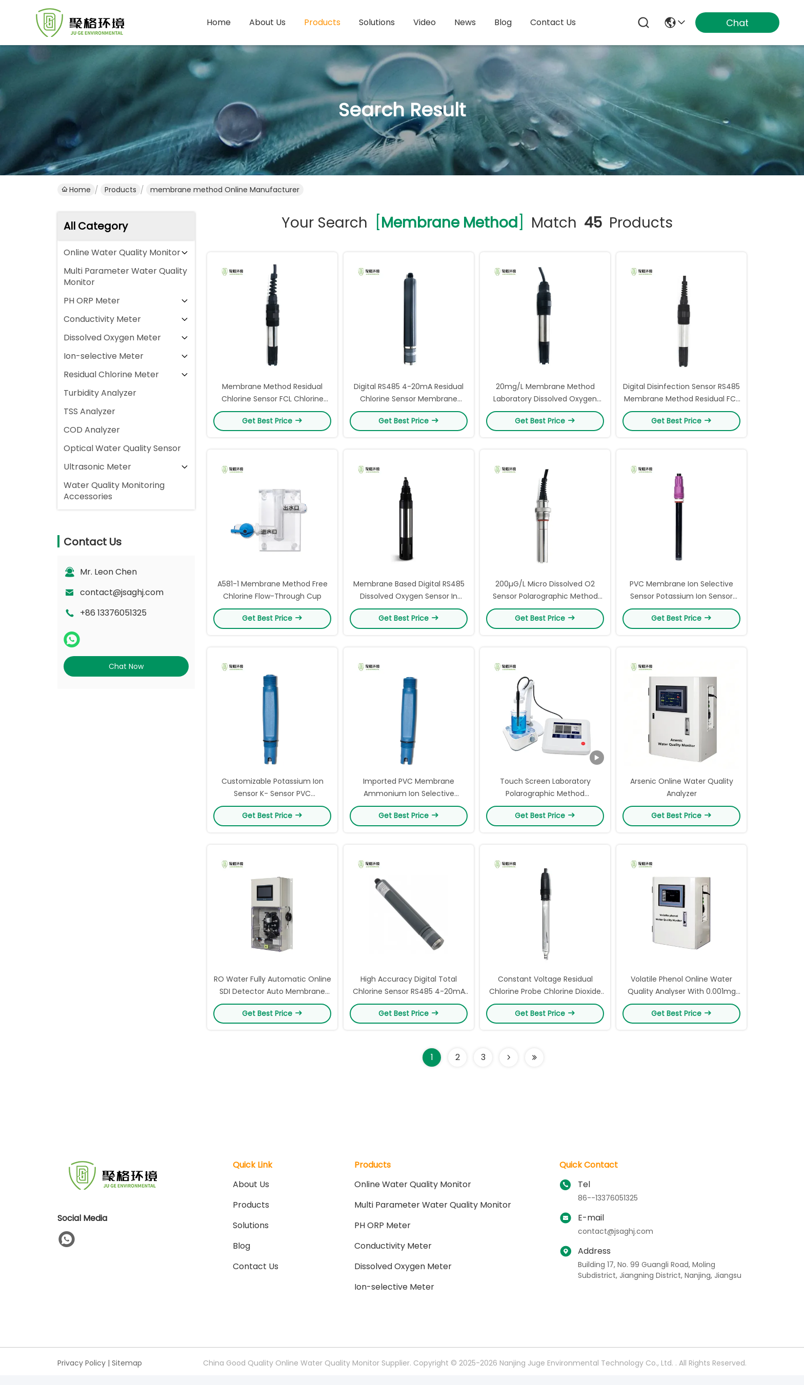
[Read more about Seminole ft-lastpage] (534, 1067)
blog (503, 22)
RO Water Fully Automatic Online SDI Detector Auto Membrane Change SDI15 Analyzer (272, 1000)
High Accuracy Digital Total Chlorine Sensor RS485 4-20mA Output (409, 1000)
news (465, 22)
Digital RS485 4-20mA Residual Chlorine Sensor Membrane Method (409, 400)
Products (120, 190)
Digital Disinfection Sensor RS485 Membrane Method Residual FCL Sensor (681, 400)
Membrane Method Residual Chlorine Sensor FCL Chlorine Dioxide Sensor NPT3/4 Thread (272, 400)
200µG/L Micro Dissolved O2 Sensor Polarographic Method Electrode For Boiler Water (545, 600)
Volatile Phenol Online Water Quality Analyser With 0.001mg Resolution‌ (682, 1000)
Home (219, 22)
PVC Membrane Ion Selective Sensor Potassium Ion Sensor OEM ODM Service (681, 600)
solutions (377, 22)
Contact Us (255, 1276)
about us (267, 22)
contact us (553, 22)
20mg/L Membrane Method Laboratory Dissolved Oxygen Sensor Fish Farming (545, 400)
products (322, 22)
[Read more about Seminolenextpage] (508, 1067)
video (424, 22)
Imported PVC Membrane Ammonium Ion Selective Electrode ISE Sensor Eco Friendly (409, 800)
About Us (251, 1194)
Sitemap (127, 1373)
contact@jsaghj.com (122, 592)
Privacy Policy (81, 1373)
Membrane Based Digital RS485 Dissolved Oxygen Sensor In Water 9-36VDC (409, 600)
